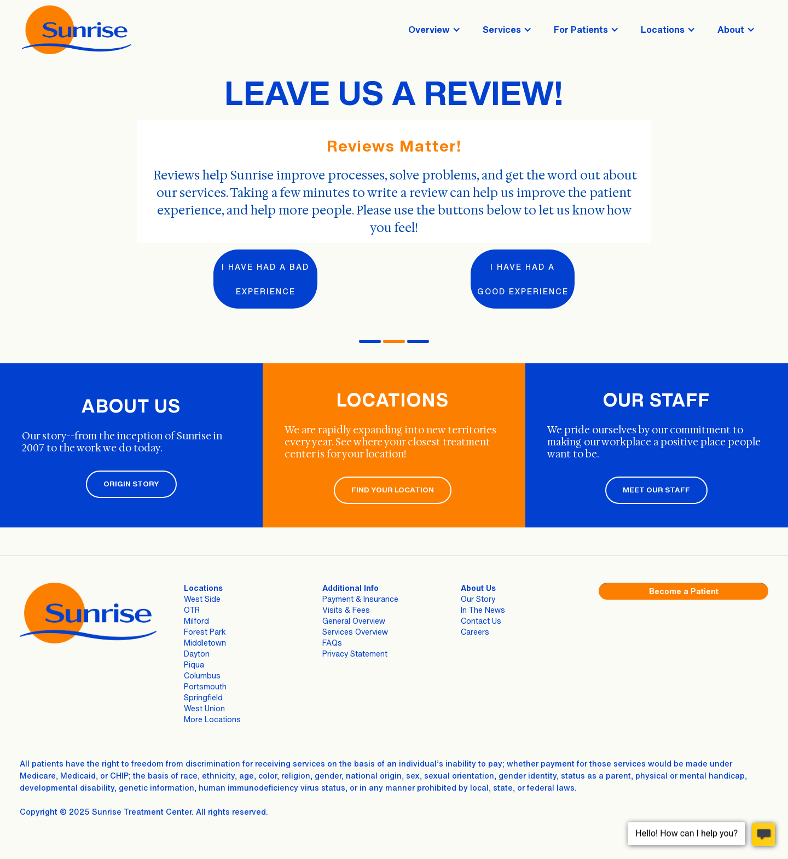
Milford (196, 620)
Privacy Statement (354, 653)
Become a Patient (684, 591)
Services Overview (355, 631)
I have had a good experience (523, 279)
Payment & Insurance (360, 599)
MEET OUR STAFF (656, 490)
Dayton (197, 653)
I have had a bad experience (265, 279)
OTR (192, 610)
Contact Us (481, 620)
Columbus (202, 675)
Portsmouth (205, 686)
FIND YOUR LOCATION (392, 490)
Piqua (194, 664)
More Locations (212, 719)
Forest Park (205, 631)
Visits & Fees (346, 610)
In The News (483, 610)
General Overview (353, 620)
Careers (475, 631)
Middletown (205, 642)
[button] (434, 29)
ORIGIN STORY (131, 484)
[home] (76, 29)
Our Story (478, 599)
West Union (204, 708)
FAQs (332, 642)
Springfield (203, 697)
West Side (202, 599)
